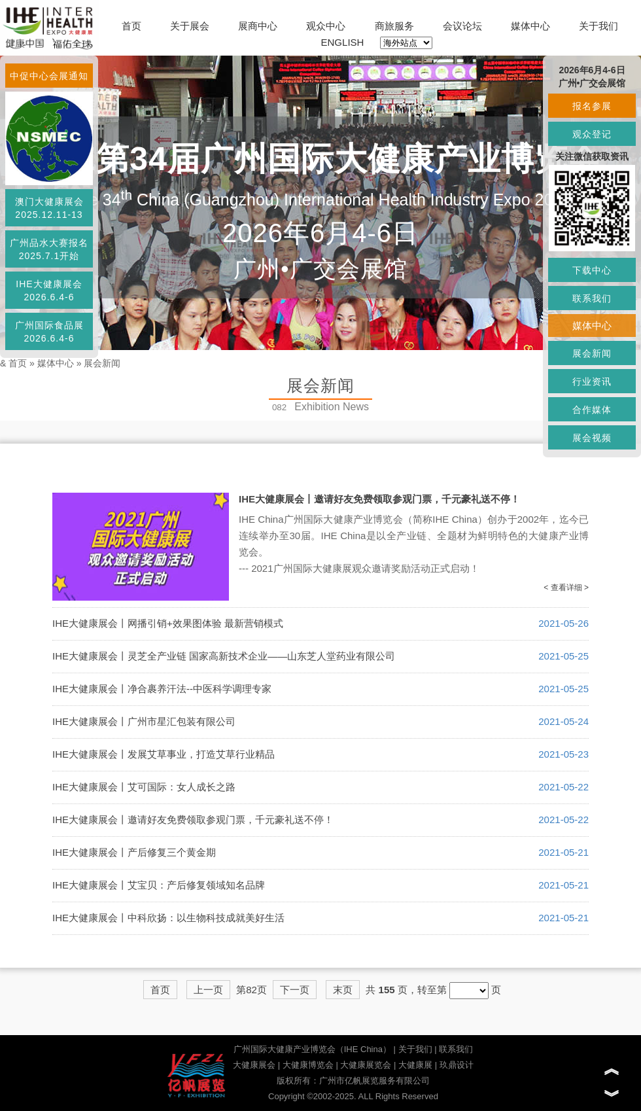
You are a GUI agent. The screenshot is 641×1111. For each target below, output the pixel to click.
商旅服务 (394, 25)
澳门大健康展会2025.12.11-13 (49, 208)
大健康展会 (254, 1065)
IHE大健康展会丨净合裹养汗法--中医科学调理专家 (161, 688)
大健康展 (415, 1065)
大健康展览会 (365, 1065)
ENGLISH (342, 42)
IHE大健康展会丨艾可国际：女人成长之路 (143, 786)
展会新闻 (102, 363)
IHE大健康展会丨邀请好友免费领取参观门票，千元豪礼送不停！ (379, 498)
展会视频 (592, 437)
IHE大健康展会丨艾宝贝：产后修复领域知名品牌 (158, 885)
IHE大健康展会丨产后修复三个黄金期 (134, 852)
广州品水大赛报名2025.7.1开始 (49, 249)
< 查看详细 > (566, 587)
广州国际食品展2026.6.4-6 (49, 332)
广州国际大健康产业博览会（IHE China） (312, 1049)
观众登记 (592, 134)
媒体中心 (530, 25)
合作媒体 (592, 409)
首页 (131, 25)
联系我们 (456, 1049)
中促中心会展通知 (49, 76)
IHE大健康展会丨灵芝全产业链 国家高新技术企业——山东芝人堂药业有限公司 (223, 655)
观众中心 (325, 25)
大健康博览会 (308, 1065)
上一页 (208, 989)
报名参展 (592, 106)
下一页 (294, 989)
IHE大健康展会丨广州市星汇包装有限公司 (143, 721)
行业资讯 (592, 381)
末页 (343, 989)
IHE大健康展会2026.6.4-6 (49, 290)
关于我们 (598, 25)
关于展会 (189, 25)
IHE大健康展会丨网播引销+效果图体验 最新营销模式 (167, 623)
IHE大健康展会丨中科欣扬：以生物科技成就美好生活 (168, 917)
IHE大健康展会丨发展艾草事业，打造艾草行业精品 (163, 754)
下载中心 (592, 270)
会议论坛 (462, 25)
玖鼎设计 (457, 1065)
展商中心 (257, 25)
